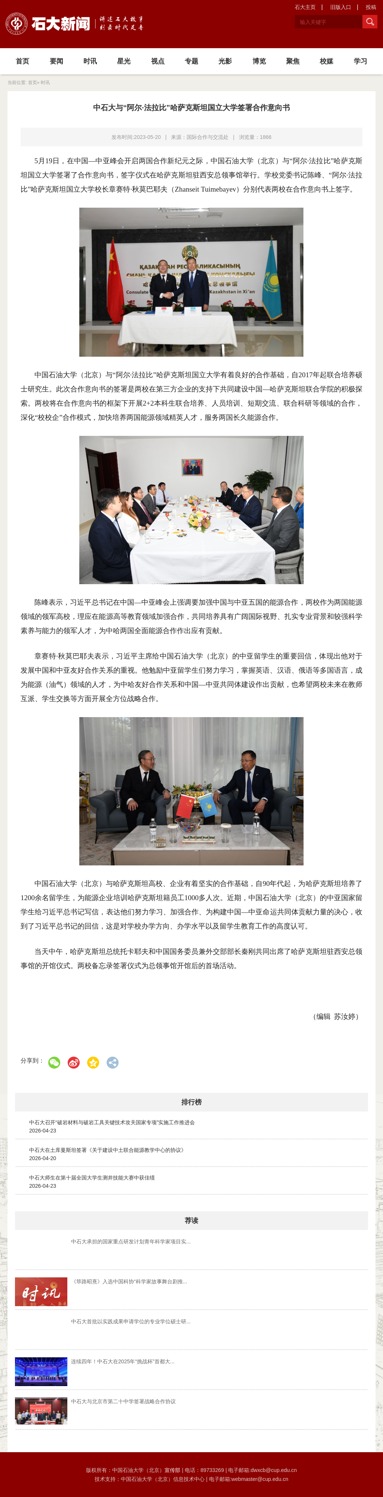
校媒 (326, 61)
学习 (360, 61)
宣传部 (173, 1470)
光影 (225, 61)
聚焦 (293, 61)
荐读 (191, 1220)
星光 (124, 61)
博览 (259, 61)
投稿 (371, 7)
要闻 (56, 61)
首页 (22, 61)
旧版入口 (340, 7)
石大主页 (305, 7)
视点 (158, 61)
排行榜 (191, 1102)
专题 (191, 61)
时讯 (90, 61)
